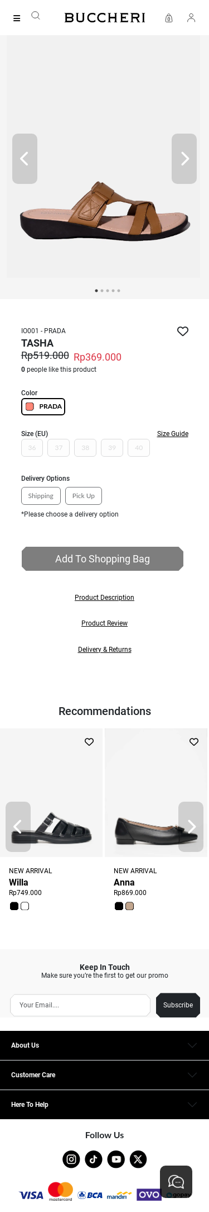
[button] (104, 597)
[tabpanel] (104, 158)
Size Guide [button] (172, 434)
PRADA (43, 406)
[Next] (184, 159)
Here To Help (29, 1105)
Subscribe (178, 1005)
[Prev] (24, 159)
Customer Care (33, 1075)
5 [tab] (118, 290)
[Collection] (20, 18)
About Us (25, 1045)
